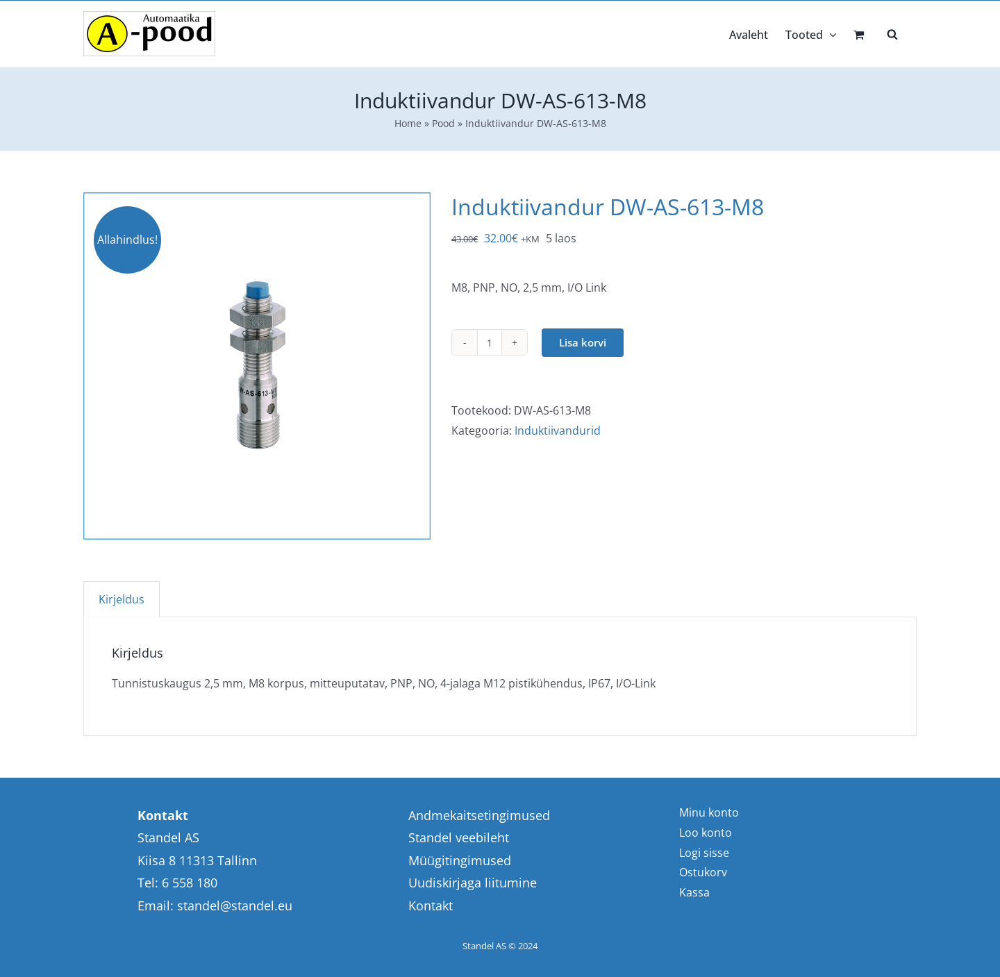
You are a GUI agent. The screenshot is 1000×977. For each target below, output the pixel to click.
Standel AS (484, 946)
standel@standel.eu (234, 905)
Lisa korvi (582, 342)
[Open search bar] (892, 33)
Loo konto (705, 832)
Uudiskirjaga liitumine (472, 882)
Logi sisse (704, 852)
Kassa (694, 892)
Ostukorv (703, 872)
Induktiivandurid (558, 430)
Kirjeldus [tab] (121, 599)
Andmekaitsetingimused (479, 815)
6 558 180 (189, 882)
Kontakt (430, 905)
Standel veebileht (458, 837)
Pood (443, 123)
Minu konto (709, 812)
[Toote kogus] (489, 342)
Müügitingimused (459, 860)
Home (408, 123)
